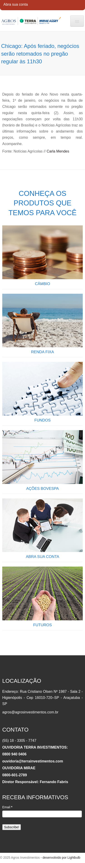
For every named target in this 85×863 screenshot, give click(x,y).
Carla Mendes (58, 151)
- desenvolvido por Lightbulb (60, 857)
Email (7, 807)
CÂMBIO (42, 284)
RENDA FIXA (42, 352)
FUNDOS (42, 420)
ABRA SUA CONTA (42, 557)
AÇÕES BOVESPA (42, 488)
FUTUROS (42, 625)
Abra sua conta (15, 4)
